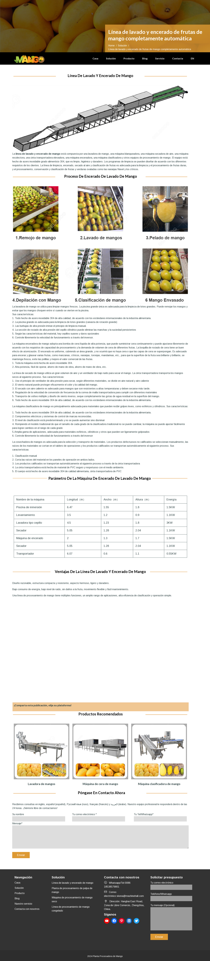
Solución (111, 58)
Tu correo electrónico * (98, 816)
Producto (128, 58)
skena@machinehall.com (130, 896)
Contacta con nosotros (27, 909)
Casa (95, 58)
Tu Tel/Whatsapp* (160, 816)
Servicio (160, 58)
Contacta (177, 58)
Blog (144, 58)
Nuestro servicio (23, 903)
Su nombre (38, 816)
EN (192, 58)
